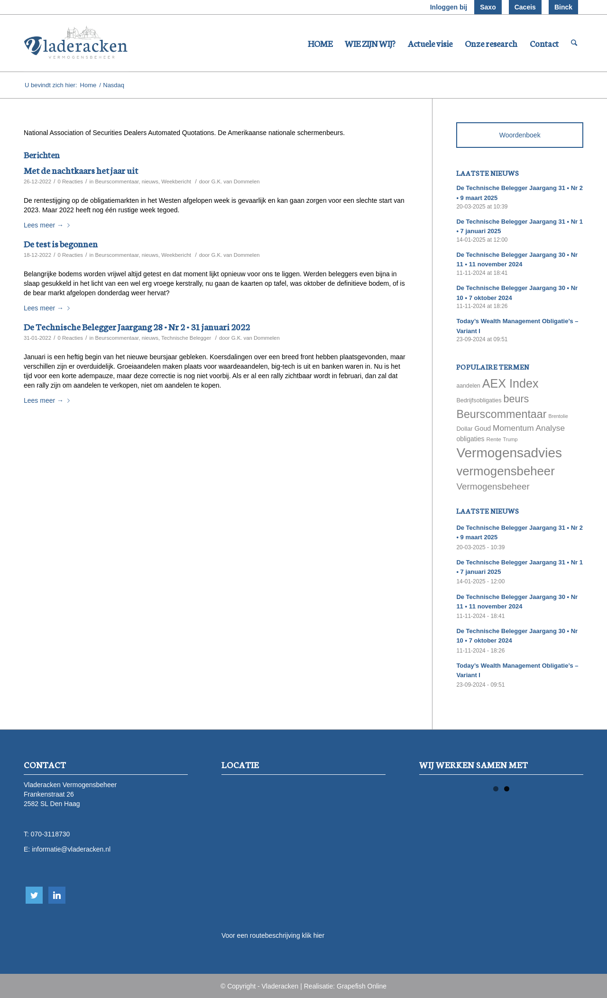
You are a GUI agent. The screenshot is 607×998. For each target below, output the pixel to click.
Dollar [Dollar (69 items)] (464, 428)
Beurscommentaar (116, 181)
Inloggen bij (449, 7)
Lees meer (49, 225)
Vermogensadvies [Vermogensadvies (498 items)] (509, 452)
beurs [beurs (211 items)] (516, 399)
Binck (563, 7)
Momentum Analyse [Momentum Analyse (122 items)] (529, 428)
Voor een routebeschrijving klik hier (272, 935)
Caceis (525, 7)
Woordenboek (520, 135)
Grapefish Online (361, 986)
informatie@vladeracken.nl (71, 849)
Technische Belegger (186, 338)
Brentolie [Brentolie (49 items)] (558, 416)
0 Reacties (70, 181)
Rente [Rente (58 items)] (493, 439)
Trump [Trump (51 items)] (510, 439)
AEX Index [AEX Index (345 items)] (510, 383)
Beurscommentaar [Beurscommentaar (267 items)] (501, 414)
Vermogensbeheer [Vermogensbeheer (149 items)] (492, 486)
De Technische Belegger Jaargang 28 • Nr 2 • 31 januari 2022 (137, 326)
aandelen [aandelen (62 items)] (468, 385)
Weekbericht (176, 181)
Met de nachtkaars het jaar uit (81, 169)
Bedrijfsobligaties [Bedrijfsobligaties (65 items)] (478, 400)
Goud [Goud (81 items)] (483, 428)
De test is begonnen (61, 243)
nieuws (150, 181)
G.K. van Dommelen (236, 181)
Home (88, 85)
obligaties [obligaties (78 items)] (470, 439)
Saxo (488, 7)
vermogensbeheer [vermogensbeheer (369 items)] (505, 471)
